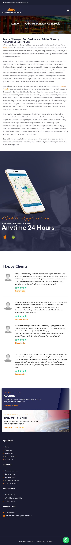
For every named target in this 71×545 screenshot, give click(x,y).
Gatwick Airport (10, 477)
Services (6, 48)
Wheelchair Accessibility (13, 498)
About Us (8, 450)
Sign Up (19, 427)
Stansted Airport (11, 483)
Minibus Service (10, 495)
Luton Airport (10, 474)
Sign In (8, 427)
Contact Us (9, 459)
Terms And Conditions (26, 541)
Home (7, 447)
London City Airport (12, 480)
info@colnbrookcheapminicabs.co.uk (16, 3)
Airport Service (10, 501)
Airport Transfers (11, 456)
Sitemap (49, 541)
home (17, 28)
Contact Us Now (12, 405)
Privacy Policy (40, 541)
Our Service (9, 453)
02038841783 (10, 513)
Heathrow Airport (11, 471)
